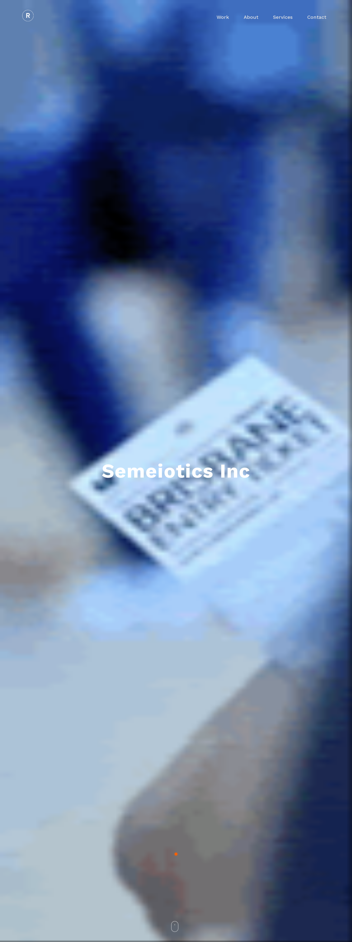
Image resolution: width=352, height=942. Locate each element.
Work (223, 17)
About (251, 17)
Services (283, 17)
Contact (316, 17)
